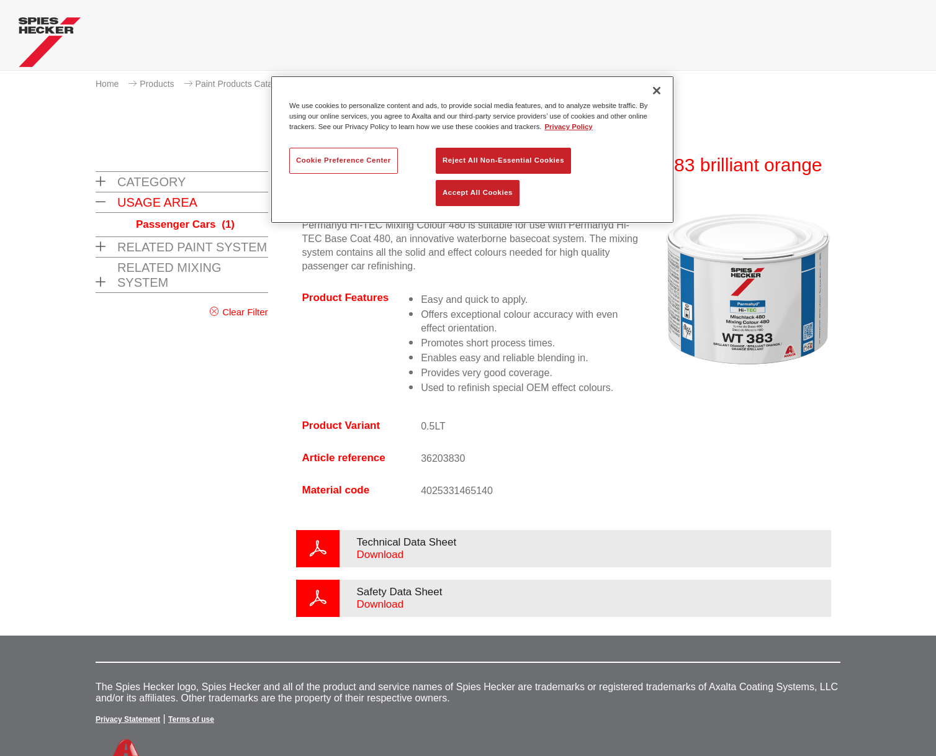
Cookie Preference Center (343, 160)
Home (107, 84)
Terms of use (191, 719)
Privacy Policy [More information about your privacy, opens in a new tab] (569, 126)
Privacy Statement (128, 719)
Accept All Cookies (478, 192)
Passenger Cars (185, 224)
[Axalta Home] (50, 45)
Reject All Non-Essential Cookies (503, 160)
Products (157, 84)
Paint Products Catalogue (245, 84)
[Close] (656, 90)
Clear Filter (245, 312)
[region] (472, 149)
